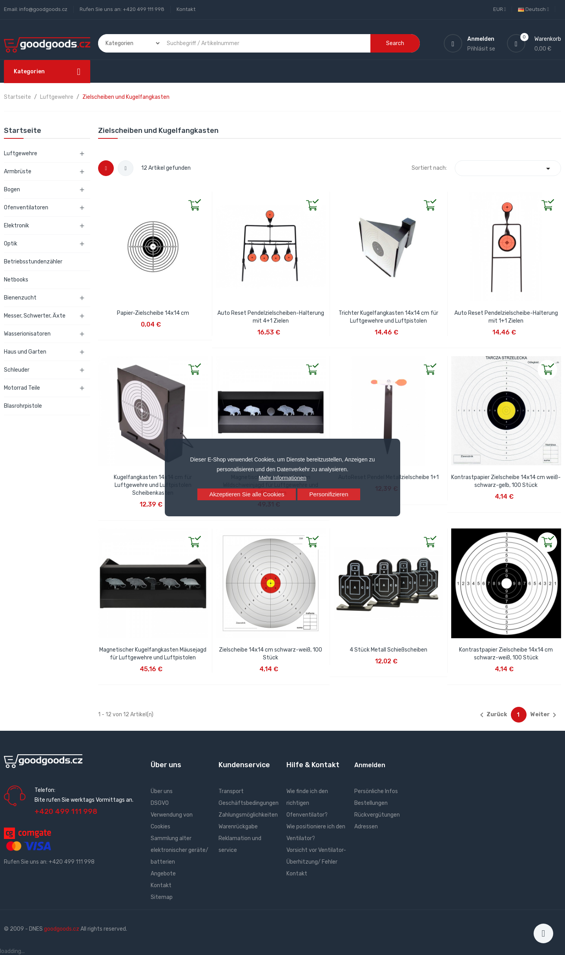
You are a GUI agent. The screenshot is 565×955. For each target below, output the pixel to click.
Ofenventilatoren (26, 207)
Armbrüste (17, 171)
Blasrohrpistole (23, 406)
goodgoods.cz (61, 929)
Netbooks (16, 279)
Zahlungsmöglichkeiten (248, 815)
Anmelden (369, 765)
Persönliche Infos (376, 791)
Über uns (162, 791)
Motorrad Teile (22, 388)
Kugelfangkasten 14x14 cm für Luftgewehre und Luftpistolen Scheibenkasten (153, 485)
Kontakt (186, 9)
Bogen (12, 189)
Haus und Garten (25, 352)
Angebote (163, 873)
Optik (10, 243)
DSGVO (160, 803)
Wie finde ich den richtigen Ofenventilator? (307, 803)
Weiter (544, 715)
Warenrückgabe (238, 826)
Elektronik (16, 225)
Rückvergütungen (377, 815)
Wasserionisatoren (27, 333)
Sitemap (162, 897)
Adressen (366, 826)
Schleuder (16, 370)
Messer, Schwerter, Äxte (35, 315)
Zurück (492, 715)
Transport (231, 791)
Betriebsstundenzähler (33, 261)
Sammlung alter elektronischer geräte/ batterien (179, 850)
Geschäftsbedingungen (249, 803)
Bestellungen (371, 803)
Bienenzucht (20, 297)
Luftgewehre (20, 153)
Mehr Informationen (282, 478)
